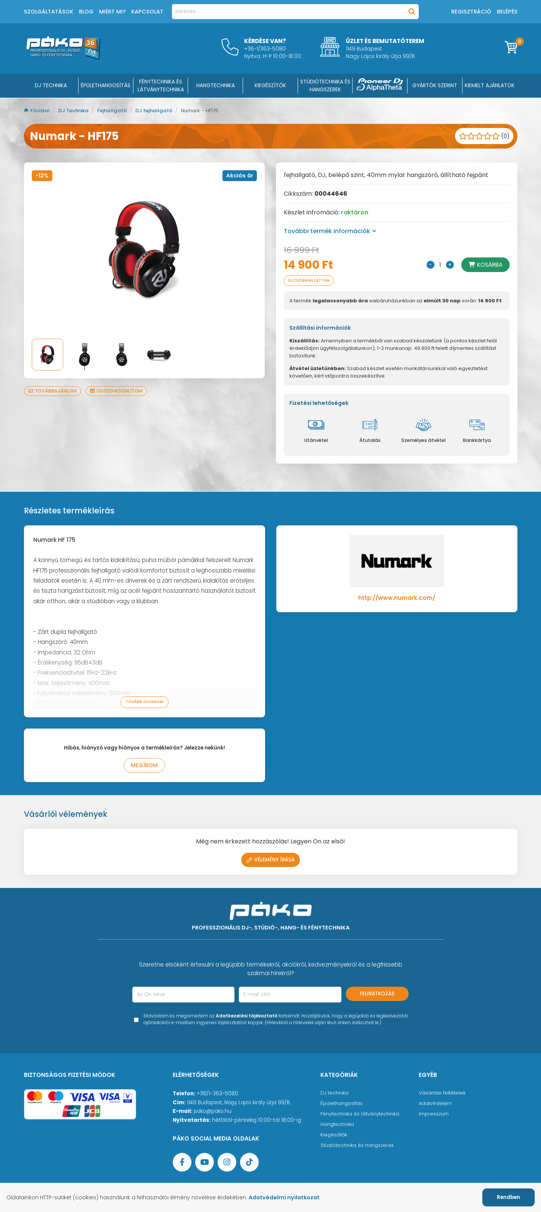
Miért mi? (112, 11)
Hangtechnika (338, 1125)
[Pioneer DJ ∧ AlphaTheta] (380, 85)
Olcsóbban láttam (311, 281)
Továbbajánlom (53, 390)
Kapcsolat (147, 11)
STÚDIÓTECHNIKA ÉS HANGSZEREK (325, 85)
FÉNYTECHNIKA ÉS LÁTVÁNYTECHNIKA (161, 85)
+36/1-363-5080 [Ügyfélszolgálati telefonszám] (217, 1095)
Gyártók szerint (434, 85)
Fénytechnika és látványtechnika (362, 1115)
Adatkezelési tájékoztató (246, 1017)
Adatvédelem (436, 1104)
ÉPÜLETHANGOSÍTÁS (105, 85)
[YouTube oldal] (204, 1163)
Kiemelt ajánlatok (489, 85)
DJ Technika (51, 85)
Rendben (508, 1197)
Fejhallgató (117, 110)
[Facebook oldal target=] (182, 1163)
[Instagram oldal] (227, 1163)
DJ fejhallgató (160, 110)
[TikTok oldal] (249, 1163)
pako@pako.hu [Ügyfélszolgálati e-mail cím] (212, 1112)
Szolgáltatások (48, 11)
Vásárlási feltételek (442, 1094)
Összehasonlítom (120, 390)
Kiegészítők (334, 1136)
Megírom (144, 766)
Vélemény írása (270, 861)
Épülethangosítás (342, 1104)
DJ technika (335, 1094)
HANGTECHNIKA (215, 85)
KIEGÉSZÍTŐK (270, 85)
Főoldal (38, 110)
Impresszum (434, 1115)
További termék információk (330, 231)
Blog (86, 11)
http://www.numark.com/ (396, 598)
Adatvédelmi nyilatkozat (289, 1197)
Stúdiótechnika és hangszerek (358, 1146)
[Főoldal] (63, 57)
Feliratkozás (377, 995)
